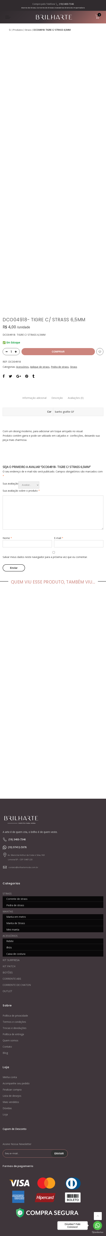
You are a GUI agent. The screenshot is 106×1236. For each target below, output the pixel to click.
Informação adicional (34, 356)
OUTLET (7, 948)
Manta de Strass (15, 880)
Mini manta (12, 886)
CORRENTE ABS (12, 936)
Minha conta (10, 1034)
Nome (7, 496)
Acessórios (22, 325)
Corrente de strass (16, 856)
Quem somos (10, 997)
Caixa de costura (15, 911)
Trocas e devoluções (14, 985)
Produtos (18, 29)
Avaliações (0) (76, 356)
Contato (7, 1004)
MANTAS (8, 868)
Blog (5, 1010)
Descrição (57, 356)
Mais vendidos (11, 1059)
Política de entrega (13, 991)
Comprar (58, 309)
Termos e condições (14, 979)
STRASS (7, 850)
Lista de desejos (12, 1053)
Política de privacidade (15, 973)
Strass (28, 29)
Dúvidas (7, 1065)
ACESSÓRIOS (10, 893)
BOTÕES (8, 929)
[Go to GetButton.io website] (97, 1232)
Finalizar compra (12, 1047)
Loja (5, 1071)
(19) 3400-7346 (66, 3)
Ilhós (9, 904)
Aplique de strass (39, 325)
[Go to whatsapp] (97, 1225)
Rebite (10, 898)
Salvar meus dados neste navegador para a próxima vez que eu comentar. (45, 515)
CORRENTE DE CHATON (17, 942)
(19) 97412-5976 (17, 804)
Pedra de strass (60, 325)
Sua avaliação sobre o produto (21, 448)
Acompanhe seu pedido (16, 1040)
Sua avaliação (10, 441)
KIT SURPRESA (11, 917)
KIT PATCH (9, 923)
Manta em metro (16, 874)
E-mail (58, 496)
